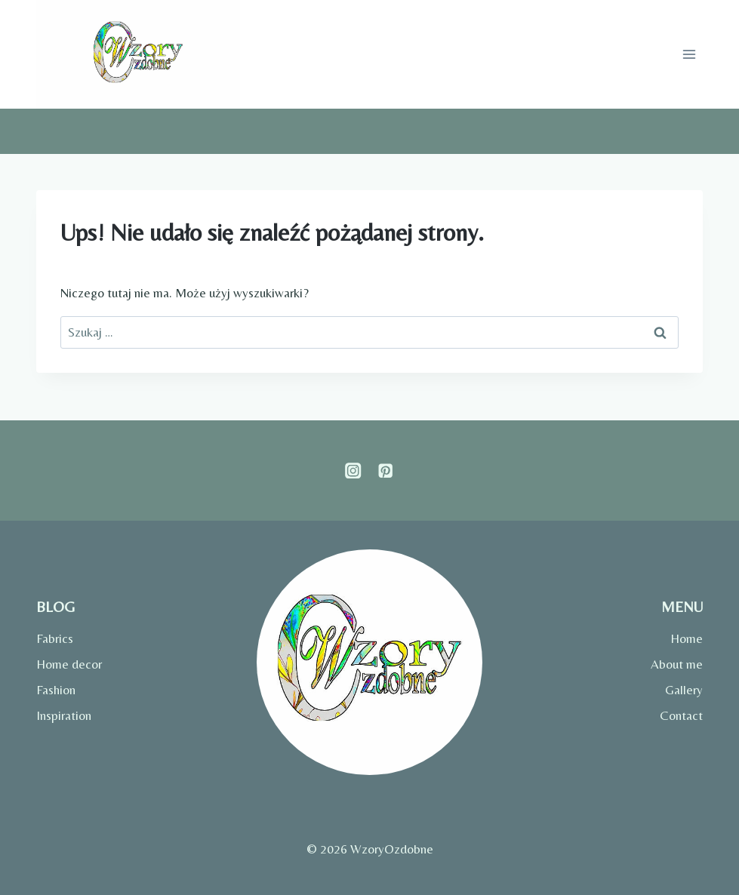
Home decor (69, 664)
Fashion (55, 689)
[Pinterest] (386, 470)
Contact (681, 715)
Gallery (684, 689)
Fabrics (54, 638)
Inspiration (63, 715)
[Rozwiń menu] (689, 54)
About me (677, 664)
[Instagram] (353, 470)
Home (686, 638)
